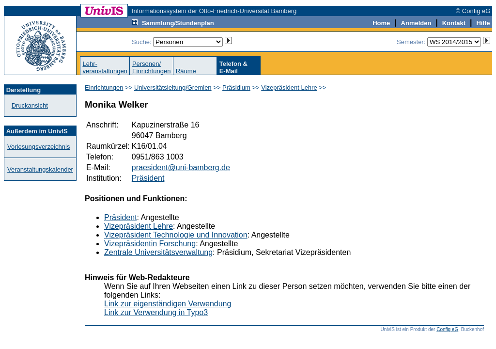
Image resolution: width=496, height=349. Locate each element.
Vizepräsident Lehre (289, 87)
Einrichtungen (104, 87)
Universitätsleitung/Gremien (173, 87)
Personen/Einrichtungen (151, 67)
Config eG (447, 329)
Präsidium (236, 87)
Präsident (148, 178)
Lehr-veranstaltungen (104, 67)
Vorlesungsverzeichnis (38, 146)
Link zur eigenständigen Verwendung (167, 304)
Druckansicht (30, 105)
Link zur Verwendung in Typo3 (156, 312)
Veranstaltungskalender (40, 169)
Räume (186, 71)
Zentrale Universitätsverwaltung (158, 252)
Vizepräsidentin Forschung (150, 243)
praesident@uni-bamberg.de (181, 167)
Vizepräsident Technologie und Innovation (176, 235)
